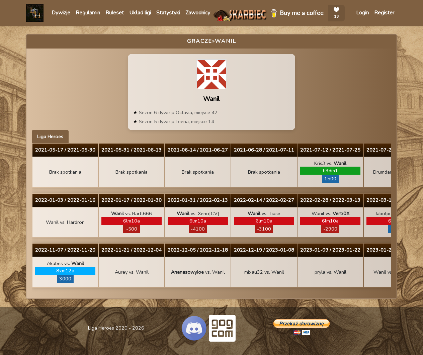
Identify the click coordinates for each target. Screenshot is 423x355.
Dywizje (61, 12)
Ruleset (114, 12)
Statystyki (168, 12)
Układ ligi (140, 12)
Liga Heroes (50, 136)
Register (384, 12)
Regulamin (88, 12)
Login (362, 12)
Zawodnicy (197, 12)
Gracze (199, 41)
